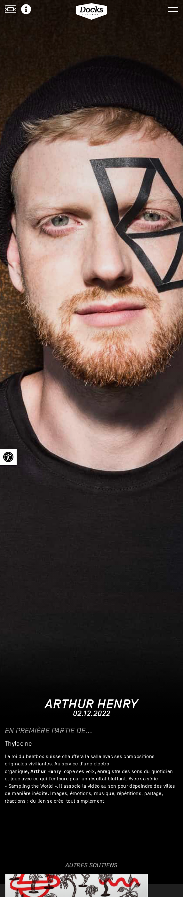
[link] (8, 457)
